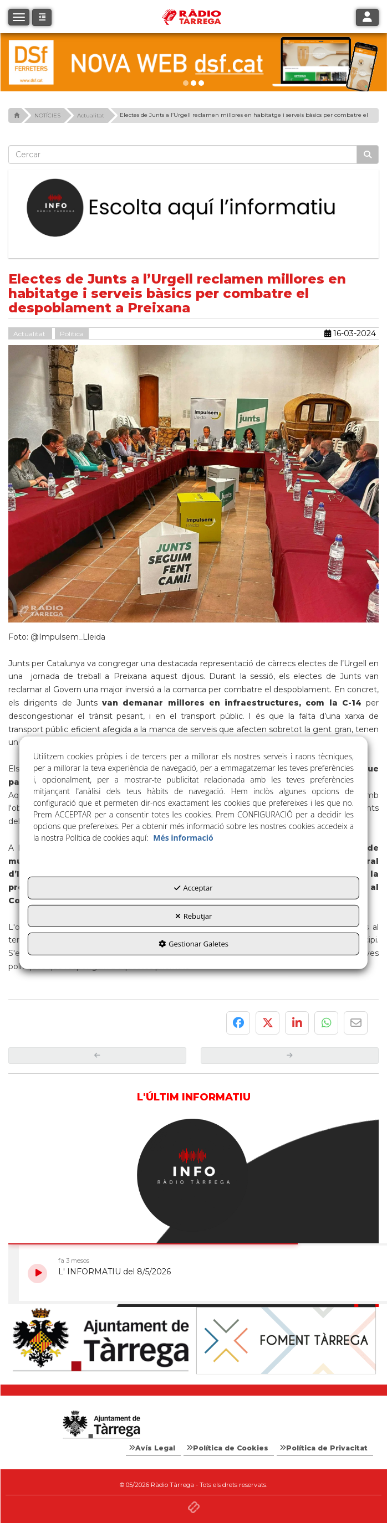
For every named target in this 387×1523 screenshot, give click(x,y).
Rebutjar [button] (193, 916)
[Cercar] (368, 154)
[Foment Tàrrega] (286, 1341)
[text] (182, 154)
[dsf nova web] (193, 62)
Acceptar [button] (193, 888)
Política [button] (72, 334)
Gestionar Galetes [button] (193, 944)
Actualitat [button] (30, 334)
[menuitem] (153, 1448)
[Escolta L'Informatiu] (193, 208)
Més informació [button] (183, 837)
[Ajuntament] (101, 1340)
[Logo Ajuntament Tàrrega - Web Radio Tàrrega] (101, 1424)
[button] (42, 17)
